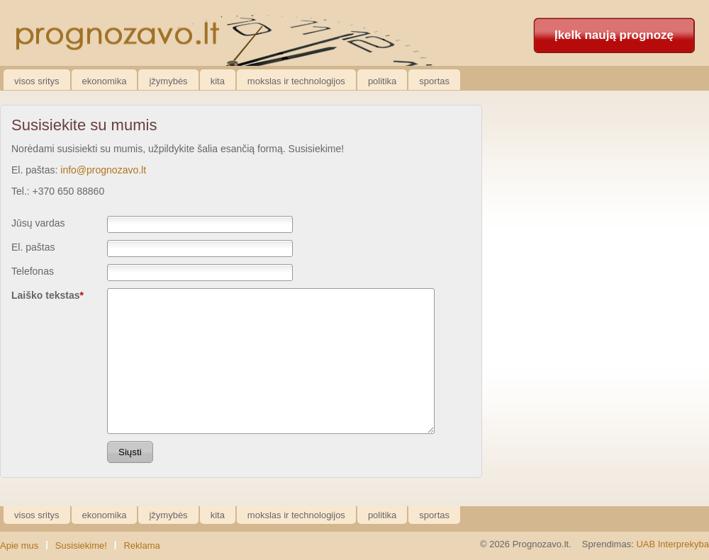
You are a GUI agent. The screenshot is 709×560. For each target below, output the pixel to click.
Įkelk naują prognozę (614, 35)
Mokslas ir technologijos (296, 81)
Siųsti (130, 452)
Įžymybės (168, 81)
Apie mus (19, 545)
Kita (218, 81)
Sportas (434, 81)
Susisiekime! (81, 545)
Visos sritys (37, 81)
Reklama (141, 545)
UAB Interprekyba (672, 544)
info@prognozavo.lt (103, 170)
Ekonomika (104, 81)
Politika (382, 81)
